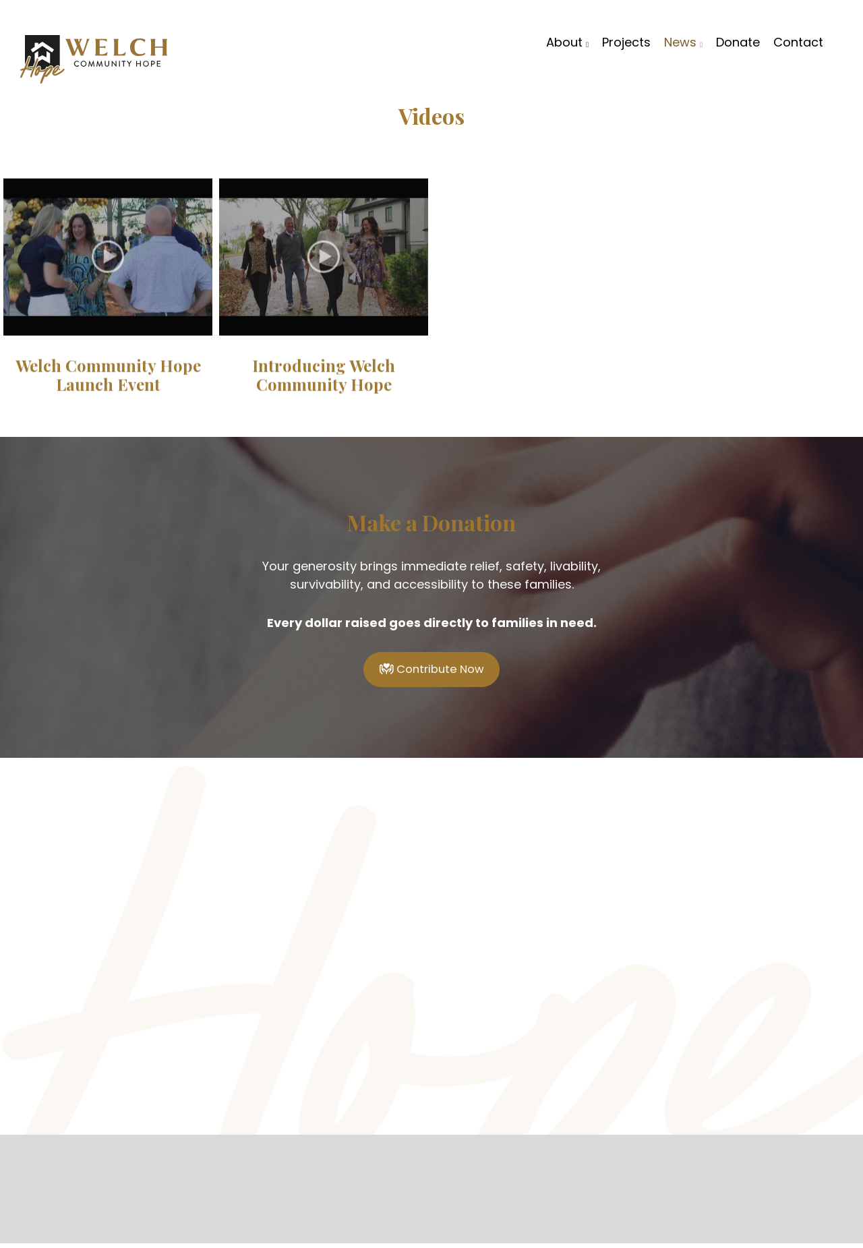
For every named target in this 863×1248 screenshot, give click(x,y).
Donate (738, 40)
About (567, 40)
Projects (626, 40)
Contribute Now (431, 672)
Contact (798, 40)
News (683, 40)
